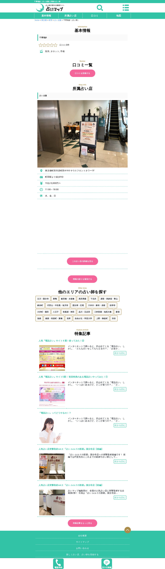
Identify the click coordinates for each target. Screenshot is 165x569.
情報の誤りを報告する (82, 279)
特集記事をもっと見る (82, 523)
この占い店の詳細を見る (82, 261)
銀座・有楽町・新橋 (54, 318)
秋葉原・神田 (68, 312)
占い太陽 (57, 20)
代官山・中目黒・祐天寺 (57, 305)
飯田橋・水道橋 (67, 299)
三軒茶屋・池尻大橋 (103, 312)
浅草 (69, 318)
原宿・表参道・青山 (109, 299)
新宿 (118, 312)
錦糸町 (40, 305)
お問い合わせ (82, 548)
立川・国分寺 (43, 299)
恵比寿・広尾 (78, 305)
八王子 (56, 312)
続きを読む (120, 353)
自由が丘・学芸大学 (83, 318)
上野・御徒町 (102, 318)
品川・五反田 (84, 312)
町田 (50, 20)
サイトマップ (82, 542)
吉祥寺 (112, 305)
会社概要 (82, 535)
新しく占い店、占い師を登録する (82, 554)
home (37, 20)
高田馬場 (82, 299)
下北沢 (93, 299)
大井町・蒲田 (43, 312)
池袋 (39, 318)
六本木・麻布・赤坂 (96, 305)
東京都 (44, 20)
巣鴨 (55, 299)
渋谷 (114, 318)
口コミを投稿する (82, 73)
